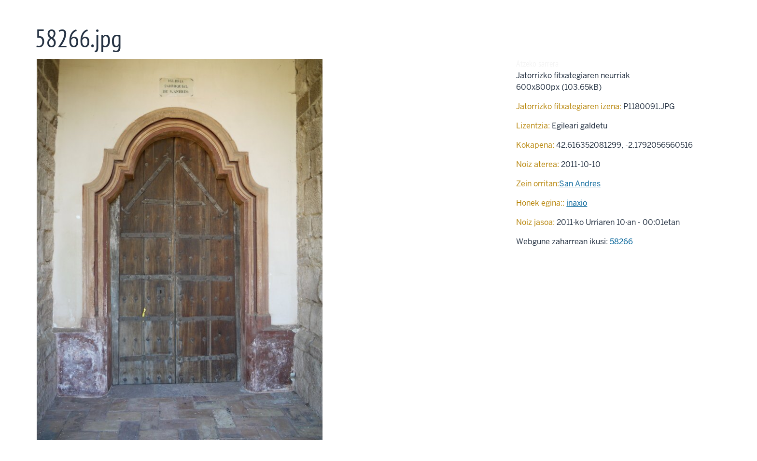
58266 (621, 242)
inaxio (576, 203)
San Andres (580, 184)
